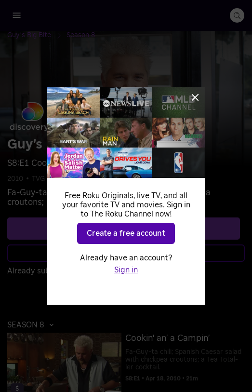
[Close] (195, 97)
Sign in (126, 270)
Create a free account (126, 233)
